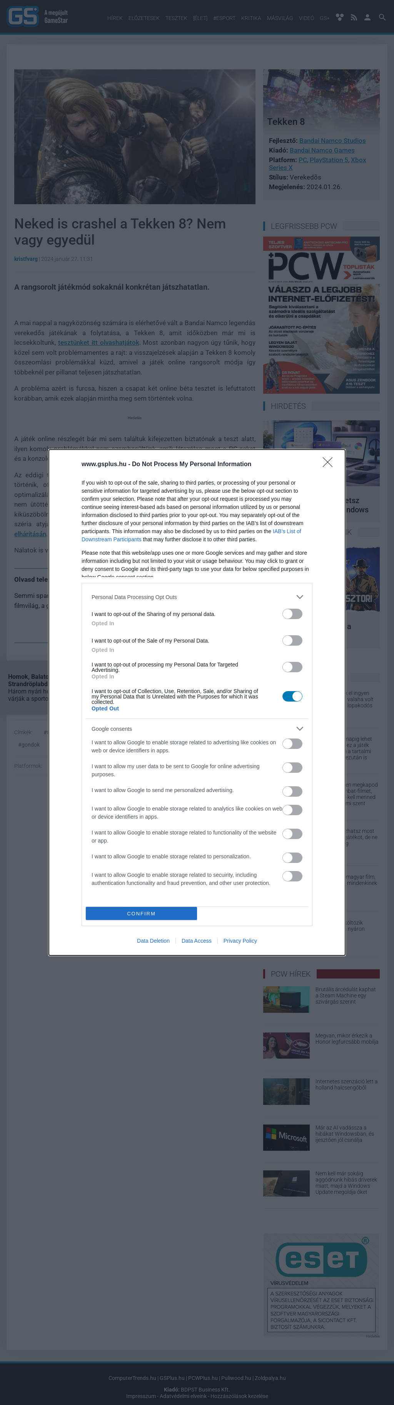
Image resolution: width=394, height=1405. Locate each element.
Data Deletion (153, 941)
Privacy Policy (240, 941)
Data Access (197, 941)
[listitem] (197, 597)
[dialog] (197, 702)
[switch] (292, 614)
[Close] (330, 464)
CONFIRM (141, 914)
